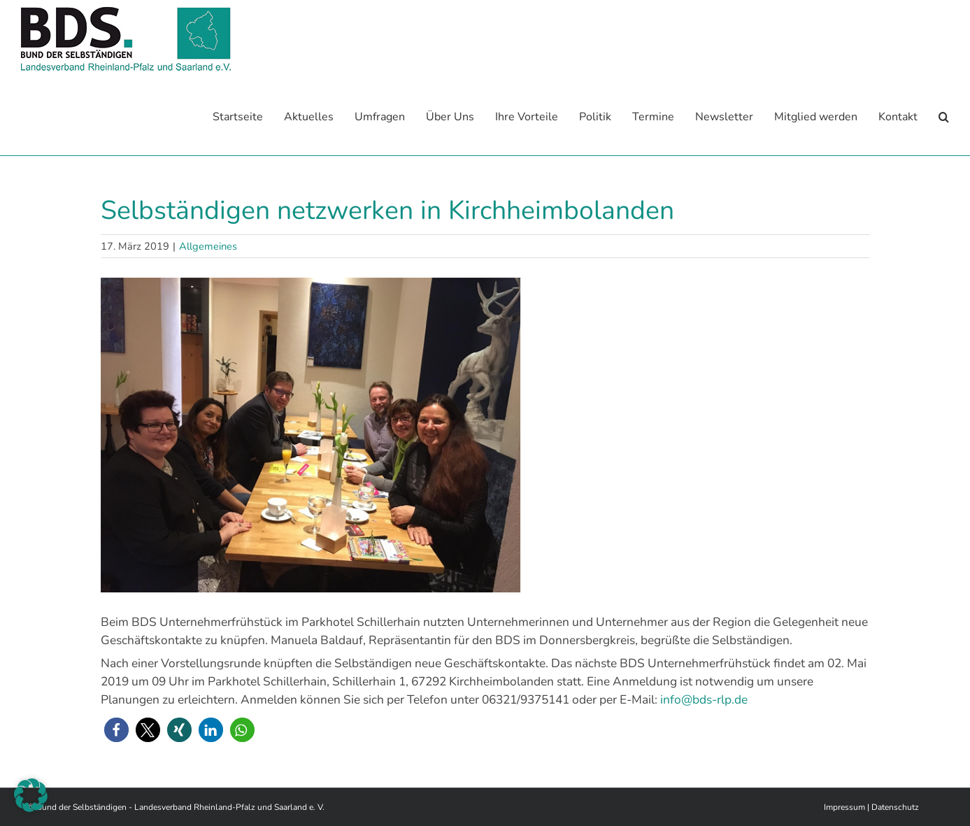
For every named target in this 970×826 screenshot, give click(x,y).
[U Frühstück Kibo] (485, 434)
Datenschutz (895, 806)
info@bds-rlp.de (704, 698)
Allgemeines (208, 245)
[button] (944, 116)
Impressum (844, 806)
